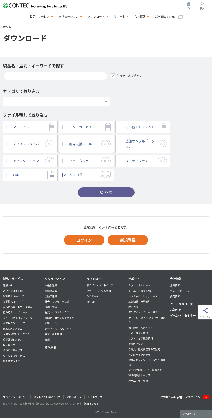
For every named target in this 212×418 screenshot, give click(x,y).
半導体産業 (51, 291)
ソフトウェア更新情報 (140, 338)
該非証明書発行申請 (139, 354)
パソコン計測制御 (13, 291)
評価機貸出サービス (139, 375)
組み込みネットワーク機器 (17, 307)
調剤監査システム (16, 361)
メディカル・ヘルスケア (58, 328)
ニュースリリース (181, 304)
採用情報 (175, 296)
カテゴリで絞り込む (21, 91)
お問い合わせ (74, 397)
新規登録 (128, 240)
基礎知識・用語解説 (139, 301)
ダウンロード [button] (98, 16)
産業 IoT (7, 285)
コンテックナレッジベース (143, 296)
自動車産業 (51, 296)
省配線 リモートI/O (13, 301)
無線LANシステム (12, 328)
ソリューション (55, 278)
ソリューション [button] (71, 16)
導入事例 (50, 347)
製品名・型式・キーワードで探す (33, 66)
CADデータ (93, 296)
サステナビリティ (180, 291)
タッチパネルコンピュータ (17, 318)
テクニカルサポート (139, 285)
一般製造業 (51, 285)
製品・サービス (13, 278)
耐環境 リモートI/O (13, 296)
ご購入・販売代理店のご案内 (144, 349)
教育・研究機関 (53, 334)
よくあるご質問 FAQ (139, 291)
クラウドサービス (13, 350)
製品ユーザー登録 (138, 380)
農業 (47, 339)
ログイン (84, 240)
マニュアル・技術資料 (99, 291)
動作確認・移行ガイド (140, 327)
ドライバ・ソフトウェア (100, 285)
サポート (134, 278)
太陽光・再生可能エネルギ (59, 318)
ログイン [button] (190, 6)
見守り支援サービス (17, 355)
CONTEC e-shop (169, 16)
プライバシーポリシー (15, 397)
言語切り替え (189, 413)
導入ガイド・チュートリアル (144, 312)
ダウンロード (95, 278)
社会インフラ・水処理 (57, 301)
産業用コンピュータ (14, 323)
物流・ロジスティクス (57, 312)
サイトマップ (95, 397)
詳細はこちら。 (92, 403)
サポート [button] (121, 16)
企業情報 (175, 285)
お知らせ (176, 310)
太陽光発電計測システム (16, 334)
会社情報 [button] (142, 16)
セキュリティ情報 (138, 333)
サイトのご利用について (47, 397)
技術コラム (134, 307)
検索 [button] (204, 6)
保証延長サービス (13, 345)
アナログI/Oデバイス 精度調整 (145, 370)
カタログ (91, 301)
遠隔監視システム (13, 339)
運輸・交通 (51, 307)
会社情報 (176, 278)
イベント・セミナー (183, 315)
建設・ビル (51, 323)
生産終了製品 (135, 344)
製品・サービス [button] (42, 16)
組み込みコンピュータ (15, 312)
